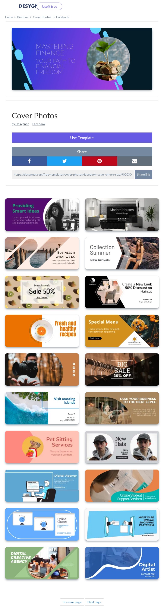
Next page (94, 602)
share (82, 151)
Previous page (72, 602)
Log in (24, 6)
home (9, 17)
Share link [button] (143, 174)
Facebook (62, 17)
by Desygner (20, 124)
